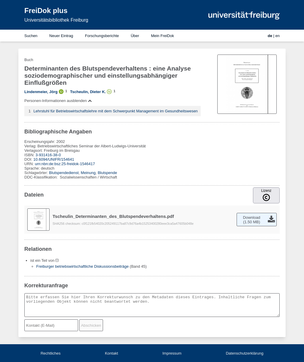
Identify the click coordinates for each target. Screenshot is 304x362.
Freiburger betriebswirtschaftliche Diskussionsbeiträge (82, 266)
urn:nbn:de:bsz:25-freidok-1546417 (65, 164)
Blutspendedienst (64, 172)
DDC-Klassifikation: (41, 177)
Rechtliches (51, 353)
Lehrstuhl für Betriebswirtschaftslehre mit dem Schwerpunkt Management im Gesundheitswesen (116, 111)
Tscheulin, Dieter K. (88, 92)
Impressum (171, 353)
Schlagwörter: (36, 172)
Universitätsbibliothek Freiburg (56, 20)
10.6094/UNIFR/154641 (53, 159)
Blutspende (107, 172)
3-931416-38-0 (48, 155)
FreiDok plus (45, 11)
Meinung (88, 172)
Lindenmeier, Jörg (41, 92)
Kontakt (111, 353)
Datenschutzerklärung (244, 353)
